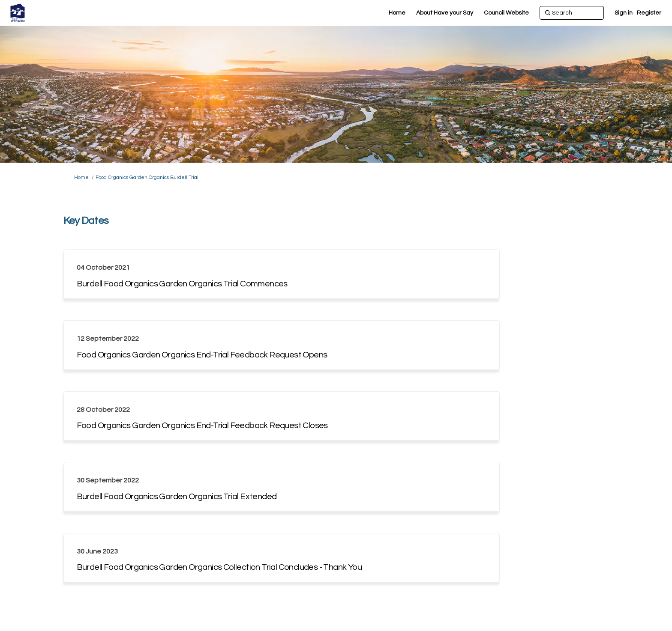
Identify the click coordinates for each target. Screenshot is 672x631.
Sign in (624, 13)
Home (81, 177)
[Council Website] (506, 13)
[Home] (397, 13)
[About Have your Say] (444, 13)
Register (649, 13)
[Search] (572, 13)
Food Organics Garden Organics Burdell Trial (147, 177)
